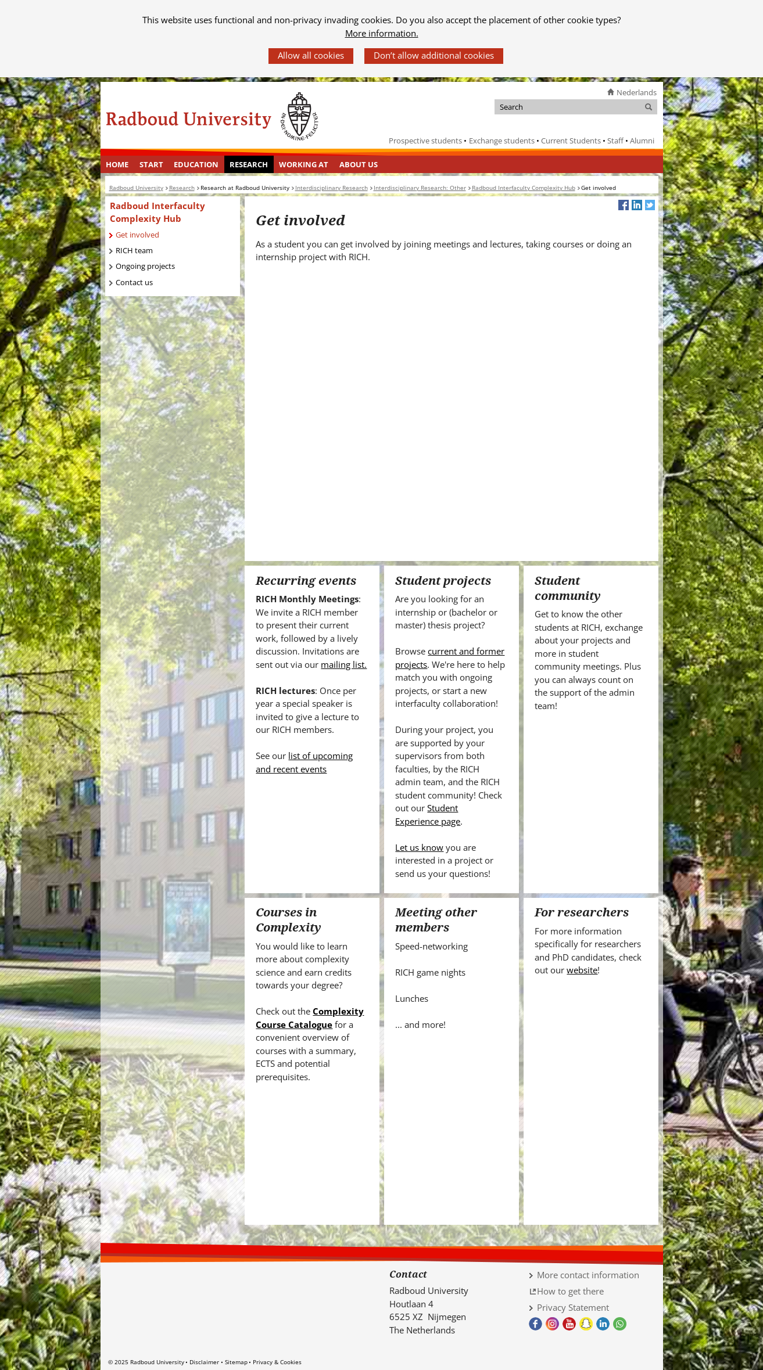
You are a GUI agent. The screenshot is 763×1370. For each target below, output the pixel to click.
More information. (381, 33)
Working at (303, 164)
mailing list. (344, 664)
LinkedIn (603, 1324)
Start (151, 164)
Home (117, 164)
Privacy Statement (573, 1307)
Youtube (569, 1324)
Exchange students (502, 140)
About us (358, 164)
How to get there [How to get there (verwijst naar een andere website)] (570, 1291)
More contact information (588, 1275)
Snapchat (586, 1324)
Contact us (134, 282)
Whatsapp (619, 1324)
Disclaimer (204, 1362)
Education (196, 164)
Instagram (552, 1324)
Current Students (571, 140)
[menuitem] (117, 164)
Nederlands (637, 92)
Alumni (642, 140)
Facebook (535, 1324)
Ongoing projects (145, 266)
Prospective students (425, 140)
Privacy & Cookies (277, 1362)
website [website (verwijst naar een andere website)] (582, 970)
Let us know (419, 847)
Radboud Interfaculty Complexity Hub (157, 212)
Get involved (137, 234)
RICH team (134, 250)
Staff (615, 140)
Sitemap (236, 1362)
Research (249, 164)
